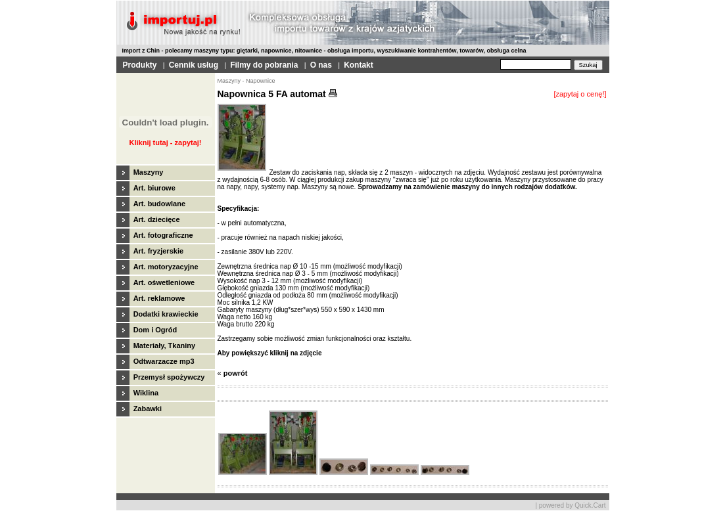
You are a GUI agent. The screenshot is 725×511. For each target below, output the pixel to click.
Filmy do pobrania (264, 65)
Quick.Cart (589, 505)
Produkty (140, 65)
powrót (235, 373)
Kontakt (358, 65)
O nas (321, 65)
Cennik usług (193, 65)
